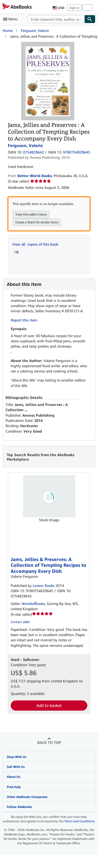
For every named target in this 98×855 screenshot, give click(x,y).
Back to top (49, 742)
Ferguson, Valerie (35, 30)
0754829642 (33, 152)
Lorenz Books (44, 585)
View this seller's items (31, 214)
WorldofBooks (33, 603)
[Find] (90, 19)
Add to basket (49, 705)
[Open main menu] (11, 19)
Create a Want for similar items (36, 222)
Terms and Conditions (79, 821)
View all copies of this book (35, 244)
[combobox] (55, 19)
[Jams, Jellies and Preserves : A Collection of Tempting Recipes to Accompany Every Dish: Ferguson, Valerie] (47, 44)
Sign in (74, 8)
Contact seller (20, 622)
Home (8, 30)
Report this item (24, 320)
